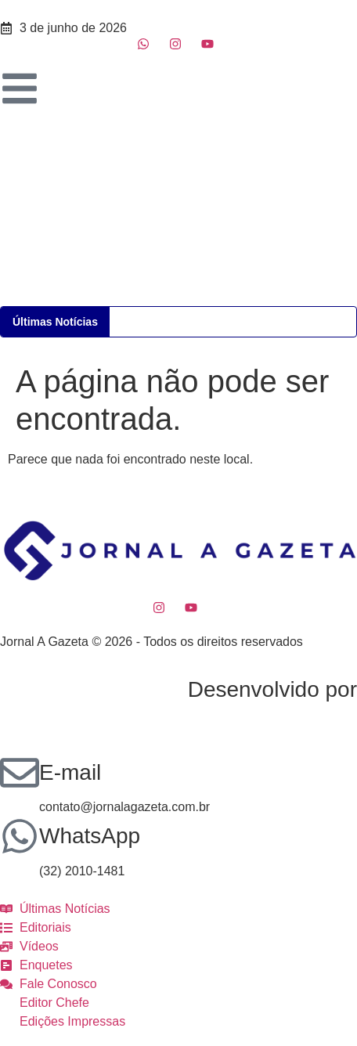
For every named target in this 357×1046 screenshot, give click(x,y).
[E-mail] (19, 772)
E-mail (70, 772)
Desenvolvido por (272, 689)
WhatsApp (89, 836)
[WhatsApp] (19, 836)
